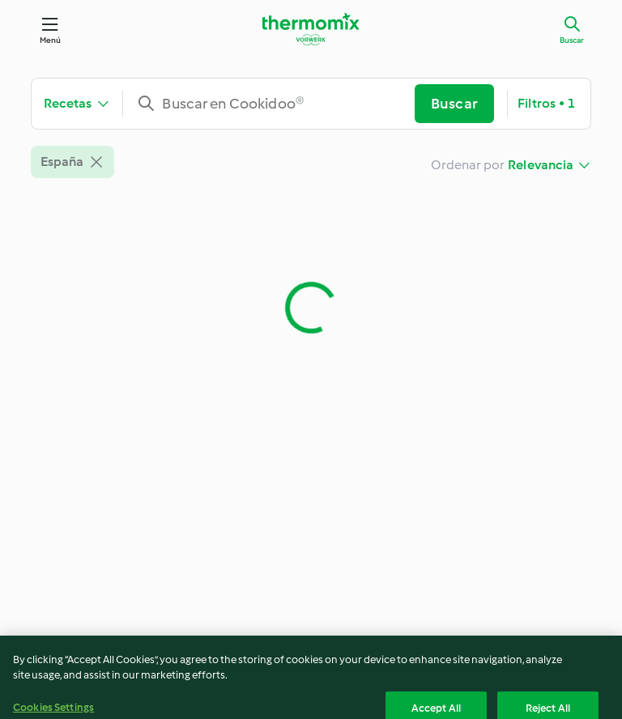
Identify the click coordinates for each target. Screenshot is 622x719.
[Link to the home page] (311, 29)
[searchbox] (275, 103)
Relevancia (540, 164)
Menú (51, 40)
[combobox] (275, 103)
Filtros (546, 104)
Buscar (572, 40)
